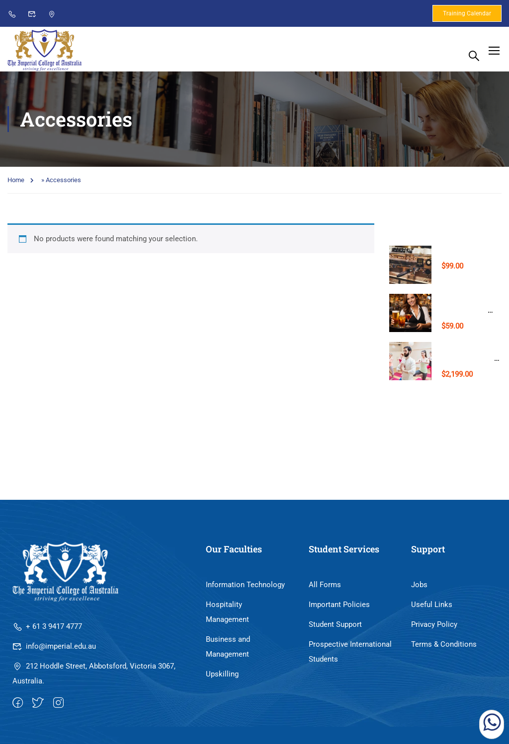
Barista (453, 253)
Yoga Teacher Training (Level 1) (469, 361)
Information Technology (245, 587)
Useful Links (431, 607)
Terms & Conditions (444, 647)
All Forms (325, 587)
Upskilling (222, 677)
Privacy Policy (434, 627)
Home (15, 183)
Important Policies (339, 607)
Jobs (419, 587)
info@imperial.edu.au (54, 649)
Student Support (335, 627)
